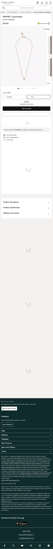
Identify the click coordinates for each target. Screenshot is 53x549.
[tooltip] (49, 23)
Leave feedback (7, 424)
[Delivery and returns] (26, 213)
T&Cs (19, 490)
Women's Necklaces (25, 12)
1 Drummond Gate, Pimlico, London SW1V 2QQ (13, 462)
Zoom (46, 29)
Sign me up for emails (9, 408)
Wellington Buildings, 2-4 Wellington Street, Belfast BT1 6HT (36, 473)
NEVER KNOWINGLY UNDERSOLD (26, 535)
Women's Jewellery (12, 12)
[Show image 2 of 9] (50, 56)
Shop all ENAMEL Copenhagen (42, 12)
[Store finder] (37, 2)
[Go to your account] (42, 2)
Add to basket (26, 108)
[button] (50, 2)
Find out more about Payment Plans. (10, 480)
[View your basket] (46, 2)
